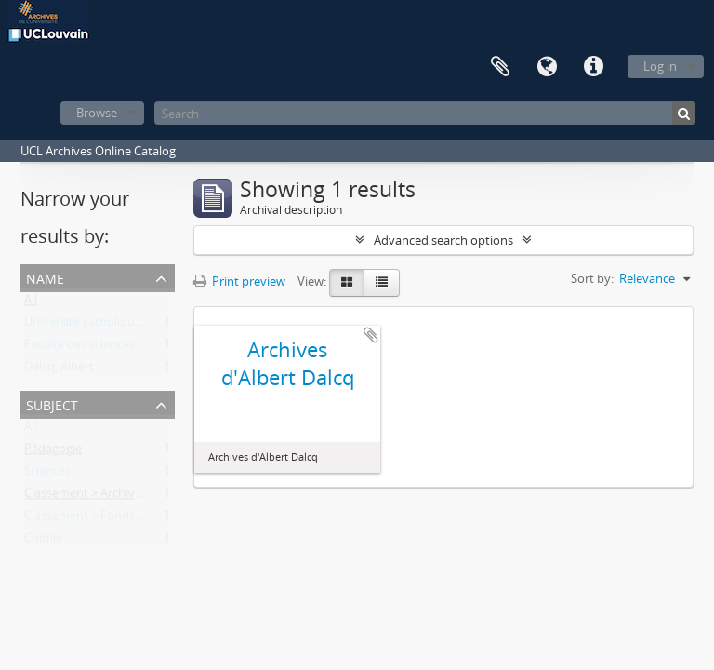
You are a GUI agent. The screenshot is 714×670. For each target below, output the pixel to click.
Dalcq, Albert (59, 370)
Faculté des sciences (79, 348)
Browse (96, 112)
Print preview (239, 281)
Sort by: (592, 278)
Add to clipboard (371, 335)
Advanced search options (443, 240)
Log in (660, 66)
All (30, 303)
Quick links (593, 67)
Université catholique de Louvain (114, 325)
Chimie (43, 541)
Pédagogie (53, 452)
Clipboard (500, 67)
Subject (52, 403)
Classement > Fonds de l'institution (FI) (131, 519)
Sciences (47, 474)
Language (546, 67)
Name (45, 276)
